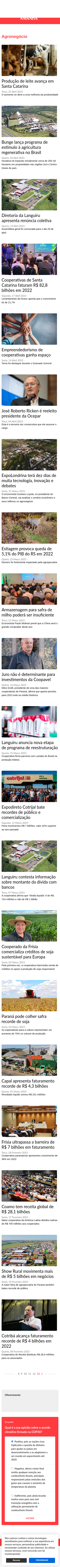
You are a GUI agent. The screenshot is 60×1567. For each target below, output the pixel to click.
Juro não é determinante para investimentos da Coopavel (28, 677)
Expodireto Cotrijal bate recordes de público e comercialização (23, 812)
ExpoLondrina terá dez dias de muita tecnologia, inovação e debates (29, 480)
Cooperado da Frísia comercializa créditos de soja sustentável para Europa (27, 951)
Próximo (50, 1373)
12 (34, 1373)
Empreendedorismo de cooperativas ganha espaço (26, 352)
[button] (6, 4)
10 (25, 1373)
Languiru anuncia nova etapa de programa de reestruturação (30, 745)
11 (29, 1373)
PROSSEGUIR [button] (42, 1560)
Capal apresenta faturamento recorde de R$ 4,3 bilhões (28, 1083)
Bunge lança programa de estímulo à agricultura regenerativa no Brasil (25, 147)
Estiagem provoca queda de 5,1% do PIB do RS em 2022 (27, 551)
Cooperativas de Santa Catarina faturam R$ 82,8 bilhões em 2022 (25, 285)
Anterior (8, 1373)
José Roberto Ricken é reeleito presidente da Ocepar (29, 413)
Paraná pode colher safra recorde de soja (24, 1019)
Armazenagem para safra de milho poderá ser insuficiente (28, 612)
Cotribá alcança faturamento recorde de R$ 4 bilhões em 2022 (27, 1341)
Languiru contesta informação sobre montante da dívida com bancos (29, 882)
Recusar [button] (16, 1560)
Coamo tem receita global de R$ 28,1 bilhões (28, 1209)
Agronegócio (14, 36)
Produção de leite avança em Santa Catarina (28, 83)
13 (38, 1373)
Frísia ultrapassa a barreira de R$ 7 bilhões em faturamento (28, 1144)
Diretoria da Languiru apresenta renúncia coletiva (27, 218)
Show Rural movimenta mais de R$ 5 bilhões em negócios (28, 1274)
